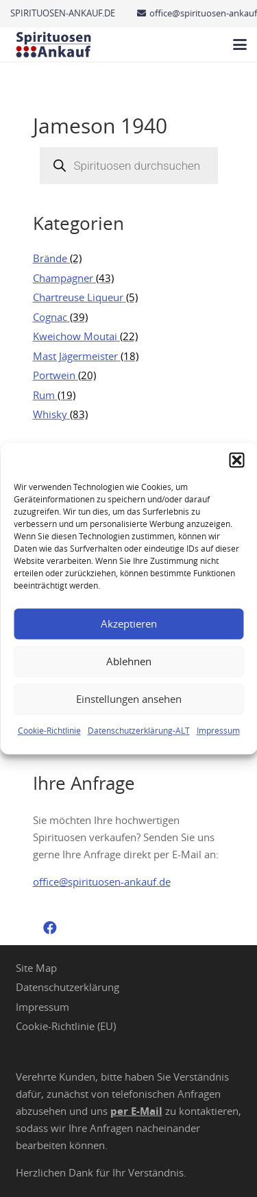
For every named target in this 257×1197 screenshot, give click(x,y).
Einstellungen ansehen (129, 699)
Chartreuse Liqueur (78, 297)
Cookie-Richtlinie (49, 730)
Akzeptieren (129, 623)
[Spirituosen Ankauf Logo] (53, 44)
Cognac (50, 317)
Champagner (63, 278)
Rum (44, 395)
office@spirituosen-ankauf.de (102, 881)
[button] (236, 460)
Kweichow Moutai (75, 336)
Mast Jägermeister (75, 356)
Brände (50, 258)
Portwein (54, 375)
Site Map (36, 968)
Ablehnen (128, 661)
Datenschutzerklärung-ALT (139, 730)
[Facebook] (50, 928)
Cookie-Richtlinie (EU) (66, 1026)
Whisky (50, 414)
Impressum (218, 730)
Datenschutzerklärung (67, 987)
